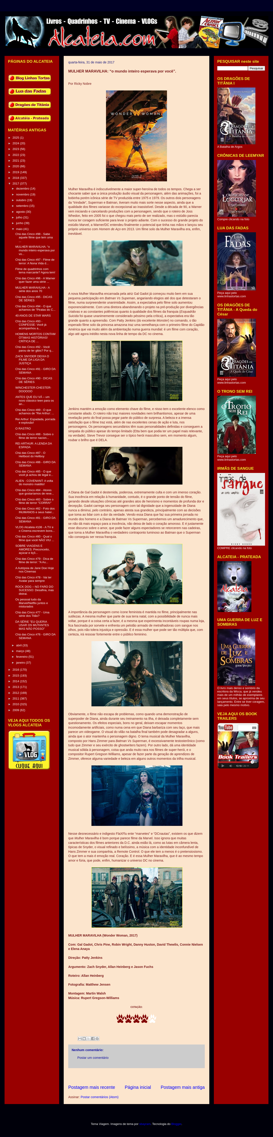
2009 (16, 710)
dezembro (23, 188)
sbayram (145, 1124)
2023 (16, 149)
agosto (21, 211)
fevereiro (22, 656)
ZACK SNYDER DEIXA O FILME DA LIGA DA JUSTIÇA (32, 360)
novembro (23, 194)
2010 (16, 704)
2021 (16, 160)
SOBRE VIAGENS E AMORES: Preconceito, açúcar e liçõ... (32, 549)
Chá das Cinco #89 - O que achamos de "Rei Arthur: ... (34, 411)
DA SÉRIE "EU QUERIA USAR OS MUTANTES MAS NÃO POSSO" (32, 625)
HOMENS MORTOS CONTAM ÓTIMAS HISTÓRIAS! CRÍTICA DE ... (35, 337)
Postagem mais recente (91, 1087)
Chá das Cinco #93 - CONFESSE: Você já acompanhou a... (30, 325)
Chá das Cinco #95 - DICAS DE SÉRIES (33, 298)
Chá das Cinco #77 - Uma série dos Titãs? (32, 614)
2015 (16, 675)
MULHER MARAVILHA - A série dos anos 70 (32, 289)
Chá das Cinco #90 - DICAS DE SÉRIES (33, 380)
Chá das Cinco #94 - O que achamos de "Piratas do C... (35, 308)
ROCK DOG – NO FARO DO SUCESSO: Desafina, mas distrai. (34, 590)
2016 (16, 669)
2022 (16, 155)
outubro (21, 200)
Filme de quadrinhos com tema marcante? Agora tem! (35, 270)
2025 (16, 137)
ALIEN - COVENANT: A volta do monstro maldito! (34, 482)
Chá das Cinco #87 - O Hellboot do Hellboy (30, 454)
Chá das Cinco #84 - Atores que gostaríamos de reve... (34, 491)
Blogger (176, 1124)
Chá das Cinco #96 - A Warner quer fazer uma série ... (35, 280)
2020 (16, 166)
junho (20, 223)
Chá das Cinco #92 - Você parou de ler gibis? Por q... (34, 348)
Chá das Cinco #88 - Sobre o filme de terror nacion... (34, 436)
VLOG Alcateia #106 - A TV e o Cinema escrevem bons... (35, 528)
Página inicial (138, 1087)
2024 (16, 143)
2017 (16, 183)
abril (19, 645)
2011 (16, 698)
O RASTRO (23, 428)
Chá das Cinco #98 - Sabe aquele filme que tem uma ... (34, 237)
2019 (16, 172)
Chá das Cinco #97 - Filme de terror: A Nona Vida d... (34, 261)
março (20, 651)
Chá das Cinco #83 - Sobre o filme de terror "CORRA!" (34, 501)
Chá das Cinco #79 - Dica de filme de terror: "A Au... (34, 560)
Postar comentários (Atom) (100, 1097)
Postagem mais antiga (183, 1087)
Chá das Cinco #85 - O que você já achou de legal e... (34, 473)
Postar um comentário (93, 1058)
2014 (16, 681)
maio (19, 229)
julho (19, 217)
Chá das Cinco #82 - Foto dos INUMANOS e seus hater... (35, 510)
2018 (16, 178)
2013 (16, 687)
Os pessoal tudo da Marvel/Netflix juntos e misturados (31, 603)
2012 (16, 693)
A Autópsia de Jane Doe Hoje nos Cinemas (34, 569)
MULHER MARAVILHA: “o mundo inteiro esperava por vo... (35, 250)
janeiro (21, 662)
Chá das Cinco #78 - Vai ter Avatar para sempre (33, 579)
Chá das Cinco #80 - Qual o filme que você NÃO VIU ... (34, 538)
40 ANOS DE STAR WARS (33, 315)
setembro (22, 205)
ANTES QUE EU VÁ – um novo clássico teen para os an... (34, 400)
